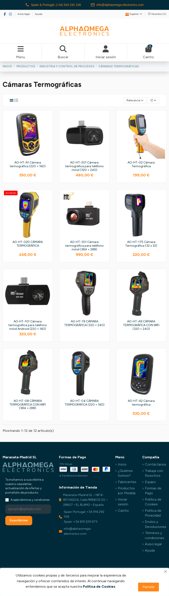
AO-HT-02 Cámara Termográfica (141, 164)
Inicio (122, 464)
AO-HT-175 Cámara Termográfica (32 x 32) (141, 244)
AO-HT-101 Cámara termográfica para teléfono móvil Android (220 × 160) (27, 325)
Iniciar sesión (123, 501)
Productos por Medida (126, 490)
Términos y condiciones (154, 535)
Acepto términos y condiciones (30, 499)
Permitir (148, 587)
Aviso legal (24, 14)
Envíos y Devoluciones (155, 524)
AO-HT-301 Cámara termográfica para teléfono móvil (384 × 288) (84, 245)
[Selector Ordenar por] (134, 100)
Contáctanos (155, 464)
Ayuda (38, 14)
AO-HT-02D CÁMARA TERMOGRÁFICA (27, 244)
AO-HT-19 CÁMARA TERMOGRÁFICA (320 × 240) (84, 323)
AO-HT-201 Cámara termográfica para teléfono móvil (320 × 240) (84, 166)
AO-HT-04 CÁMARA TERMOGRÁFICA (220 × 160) (84, 402)
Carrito (123, 510)
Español (133, 14)
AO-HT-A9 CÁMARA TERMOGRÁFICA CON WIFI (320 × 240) (141, 325)
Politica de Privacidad (153, 512)
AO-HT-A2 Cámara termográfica (141, 402)
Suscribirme (19, 520)
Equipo (150, 482)
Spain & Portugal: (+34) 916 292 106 (53, 5)
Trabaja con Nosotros (154, 473)
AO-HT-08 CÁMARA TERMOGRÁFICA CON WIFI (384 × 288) (27, 404)
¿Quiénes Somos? (125, 473)
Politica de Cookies (153, 501)
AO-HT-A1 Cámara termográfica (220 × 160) (28, 164)
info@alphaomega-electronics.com (117, 5)
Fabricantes (127, 482)
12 (153, 100)
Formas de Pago (153, 490)
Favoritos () (157, 14)
